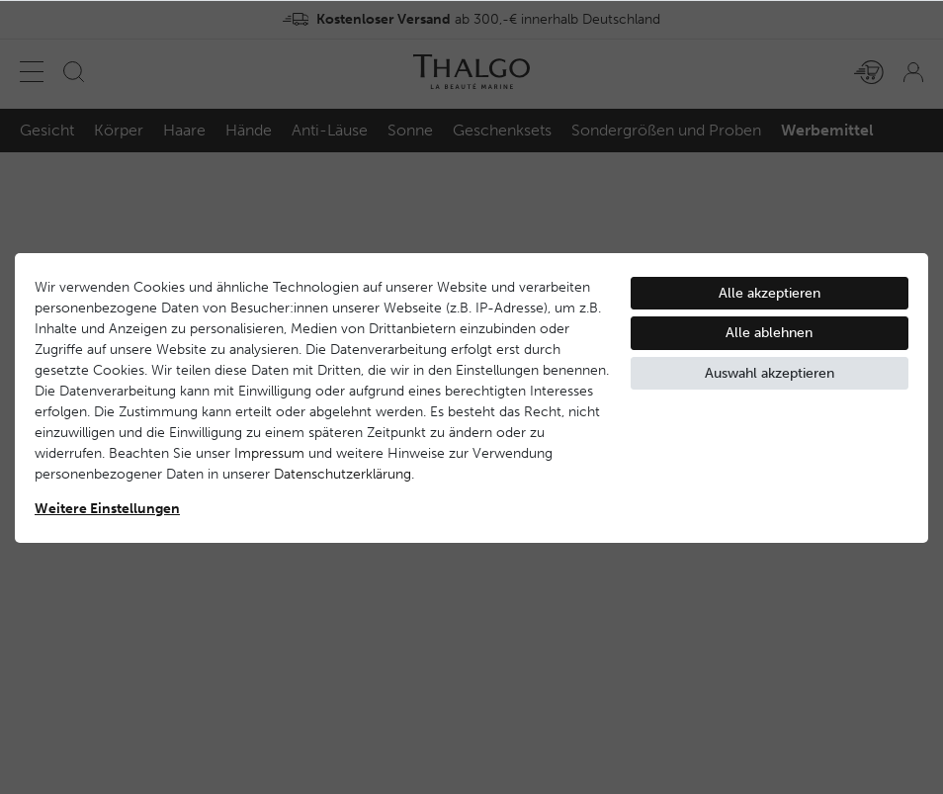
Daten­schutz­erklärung (342, 474)
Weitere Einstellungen (107, 508)
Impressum (269, 453)
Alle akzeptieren (769, 293)
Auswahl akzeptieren (769, 373)
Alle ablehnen (769, 332)
